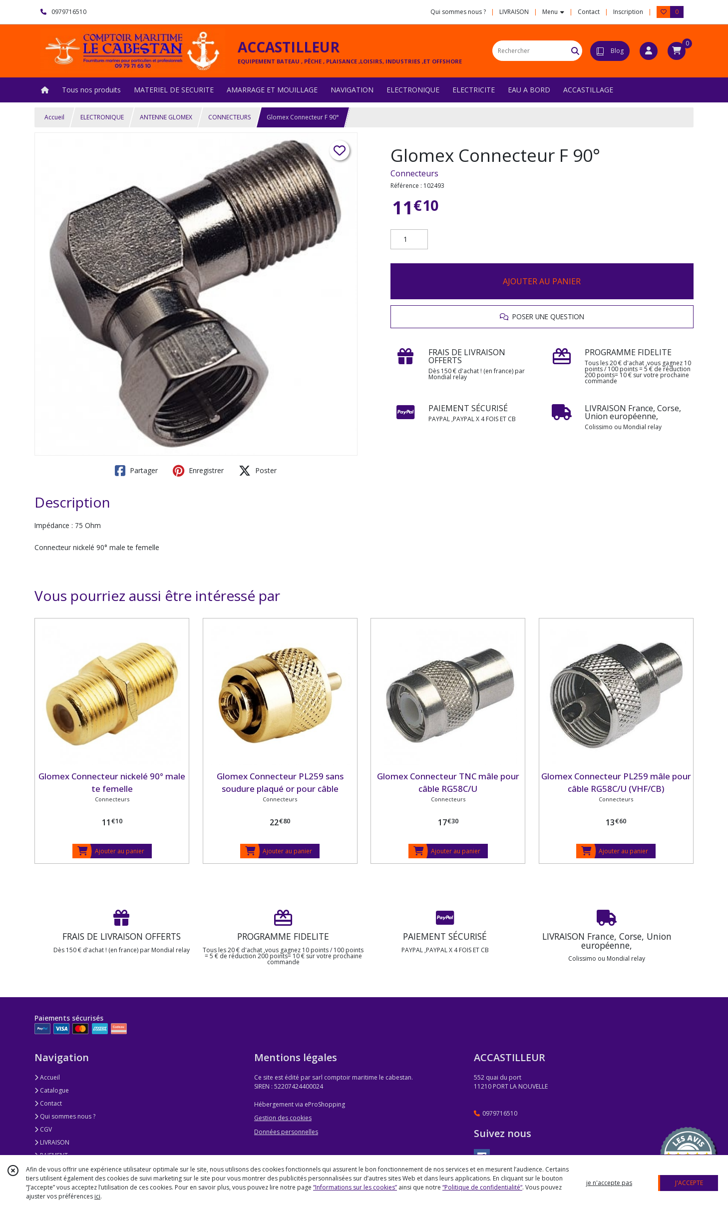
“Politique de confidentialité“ (482, 1187)
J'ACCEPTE (689, 1183)
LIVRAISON (51, 1142)
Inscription (628, 11)
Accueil (54, 117)
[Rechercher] (575, 50)
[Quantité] (409, 239)
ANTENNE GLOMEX (166, 117)
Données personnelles (286, 1132)
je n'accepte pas (609, 1183)
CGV (43, 1129)
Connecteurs (414, 173)
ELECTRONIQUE (102, 117)
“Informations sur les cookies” (355, 1187)
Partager (136, 471)
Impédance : (53, 525)
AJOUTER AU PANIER (542, 281)
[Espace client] (649, 51)
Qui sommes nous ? (64, 1116)
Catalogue (51, 1090)
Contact (589, 11)
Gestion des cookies (283, 1118)
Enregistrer (198, 471)
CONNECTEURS (229, 117)
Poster (258, 471)
